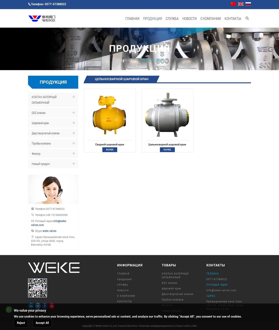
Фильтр (36, 153)
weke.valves (49, 231)
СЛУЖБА (172, 18)
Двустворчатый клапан (46, 133)
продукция (152, 18)
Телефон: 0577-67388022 (47, 4)
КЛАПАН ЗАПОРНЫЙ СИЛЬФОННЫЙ (44, 99)
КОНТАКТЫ (233, 18)
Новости (189, 18)
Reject (21, 323)
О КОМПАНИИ (210, 18)
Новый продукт (41, 164)
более (109, 149)
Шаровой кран (40, 123)
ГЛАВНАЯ (132, 18)
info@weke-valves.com (221, 290)
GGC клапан (39, 113)
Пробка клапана (41, 143)
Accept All (42, 323)
